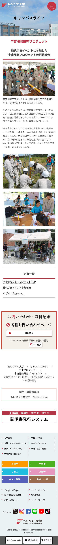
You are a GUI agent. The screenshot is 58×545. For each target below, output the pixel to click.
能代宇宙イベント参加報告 (17, 287)
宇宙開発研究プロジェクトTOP (19, 281)
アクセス (35, 344)
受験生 (14, 464)
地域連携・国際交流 (12, 453)
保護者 (42, 471)
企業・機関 (15, 479)
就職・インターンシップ (14, 448)
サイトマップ (38, 500)
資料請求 (29, 333)
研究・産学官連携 (38, 448)
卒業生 (14, 471)
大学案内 (8, 438)
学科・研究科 (36, 438)
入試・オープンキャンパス (15, 443)
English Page (11, 490)
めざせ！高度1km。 (13, 293)
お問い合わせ (11, 500)
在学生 (42, 464)
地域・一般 (42, 479)
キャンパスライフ (29, 18)
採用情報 (36, 495)
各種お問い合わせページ (29, 324)
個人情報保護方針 (13, 495)
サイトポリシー (39, 490)
